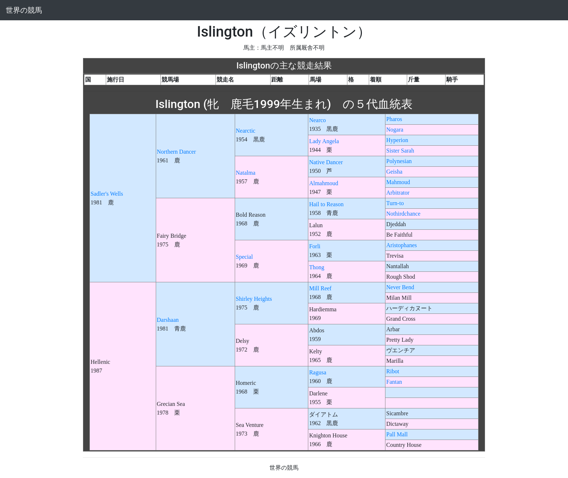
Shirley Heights (254, 299)
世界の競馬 (24, 10)
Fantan (394, 382)
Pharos (394, 119)
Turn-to (395, 203)
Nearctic (245, 131)
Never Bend (400, 287)
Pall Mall (397, 434)
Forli (314, 246)
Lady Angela (324, 141)
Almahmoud (323, 183)
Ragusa (317, 372)
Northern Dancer (176, 152)
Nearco (317, 120)
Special (244, 257)
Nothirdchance (403, 214)
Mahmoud (398, 182)
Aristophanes (401, 245)
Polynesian (399, 161)
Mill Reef (320, 288)
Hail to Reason (326, 204)
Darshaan (168, 320)
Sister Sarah (400, 150)
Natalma (245, 173)
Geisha (394, 172)
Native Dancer (326, 162)
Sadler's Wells (107, 194)
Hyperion (397, 140)
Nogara (394, 129)
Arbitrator (397, 193)
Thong (316, 267)
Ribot (392, 371)
